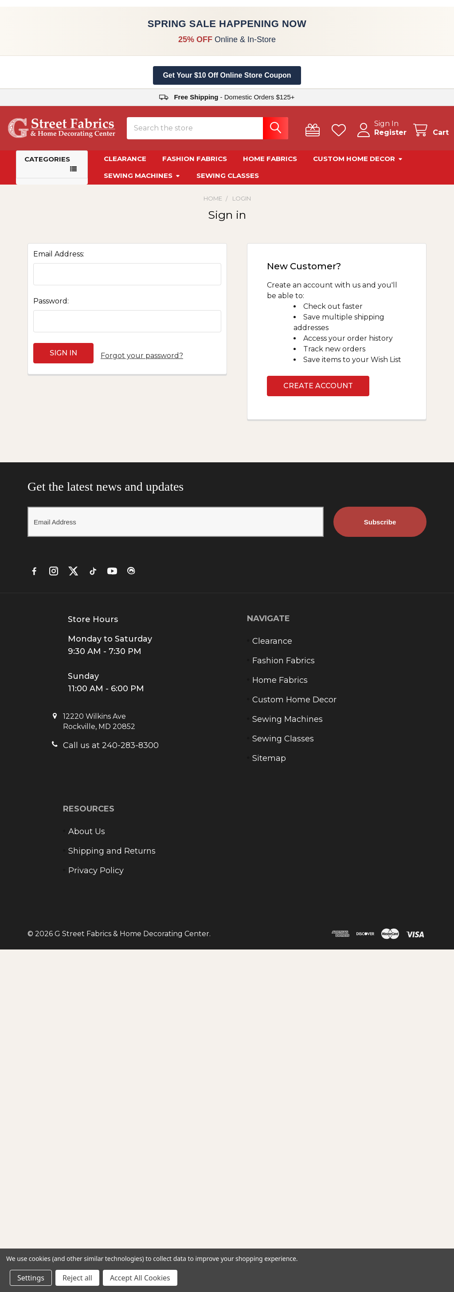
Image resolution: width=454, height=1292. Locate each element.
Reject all (77, 1278)
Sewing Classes (227, 181)
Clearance (125, 164)
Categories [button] (47, 164)
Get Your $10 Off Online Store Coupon (227, 75)
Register (380, 138)
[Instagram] (53, 576)
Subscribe (380, 527)
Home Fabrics (270, 164)
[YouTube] (112, 576)
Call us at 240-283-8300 (111, 751)
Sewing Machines (142, 181)
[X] (73, 576)
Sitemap (269, 763)
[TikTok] (92, 576)
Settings (30, 1278)
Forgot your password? (142, 358)
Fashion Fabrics (194, 164)
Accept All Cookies (140, 1278)
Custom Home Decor (358, 164)
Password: (51, 306)
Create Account (318, 391)
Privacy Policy (96, 876)
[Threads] (131, 576)
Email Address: (58, 259)
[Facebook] (34, 576)
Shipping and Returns (112, 856)
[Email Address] (175, 527)
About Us (86, 837)
